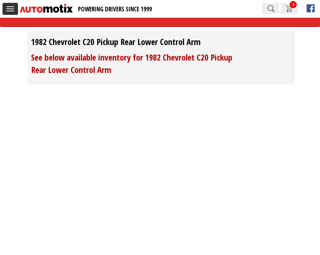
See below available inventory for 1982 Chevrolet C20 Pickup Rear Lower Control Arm (131, 63)
